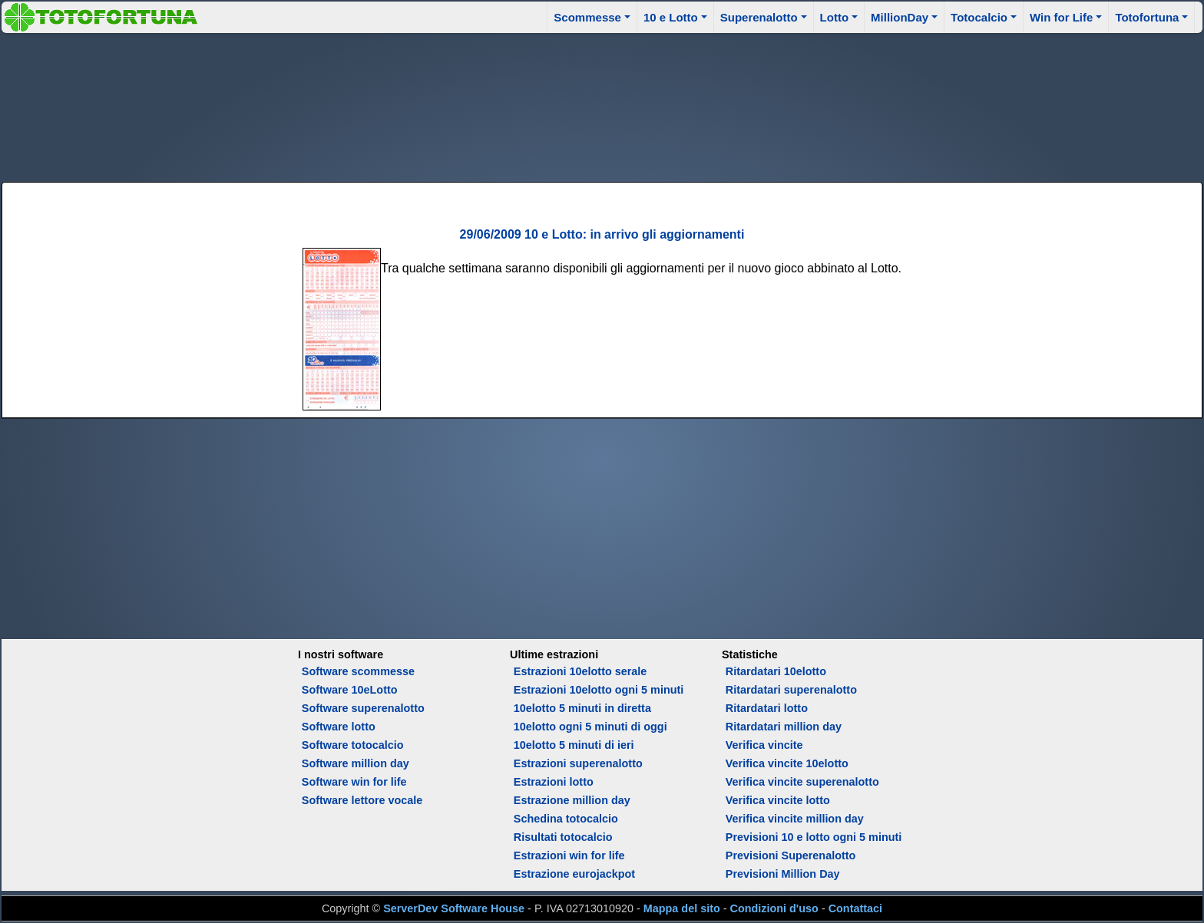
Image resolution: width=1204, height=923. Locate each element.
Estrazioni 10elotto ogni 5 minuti (598, 690)
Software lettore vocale (362, 800)
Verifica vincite (764, 745)
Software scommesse (358, 671)
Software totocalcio (353, 745)
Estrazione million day (572, 800)
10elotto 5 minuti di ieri (574, 745)
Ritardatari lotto (767, 708)
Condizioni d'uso (774, 908)
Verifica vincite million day (795, 819)
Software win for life (354, 782)
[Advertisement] (602, 105)
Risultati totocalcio (563, 837)
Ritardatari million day (784, 726)
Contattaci (855, 908)
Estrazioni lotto (554, 782)
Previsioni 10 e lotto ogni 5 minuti (813, 837)
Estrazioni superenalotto (578, 763)
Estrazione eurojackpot (574, 874)
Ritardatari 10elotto (776, 671)
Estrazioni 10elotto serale (580, 671)
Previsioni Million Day (783, 874)
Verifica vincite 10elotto (787, 763)
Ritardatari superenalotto (791, 690)
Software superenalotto (363, 708)
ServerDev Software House (453, 908)
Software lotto (338, 726)
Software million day (355, 763)
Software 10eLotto (350, 690)
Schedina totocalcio (566, 819)
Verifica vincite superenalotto (802, 782)
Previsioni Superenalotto (791, 855)
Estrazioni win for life (569, 855)
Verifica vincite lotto (778, 800)
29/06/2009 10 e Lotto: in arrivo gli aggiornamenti (602, 234)
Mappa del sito (681, 908)
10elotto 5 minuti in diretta (582, 708)
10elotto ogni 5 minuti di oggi (590, 726)
